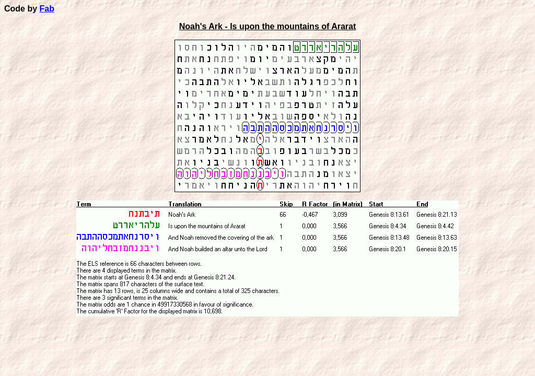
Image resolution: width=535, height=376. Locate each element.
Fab (47, 8)
